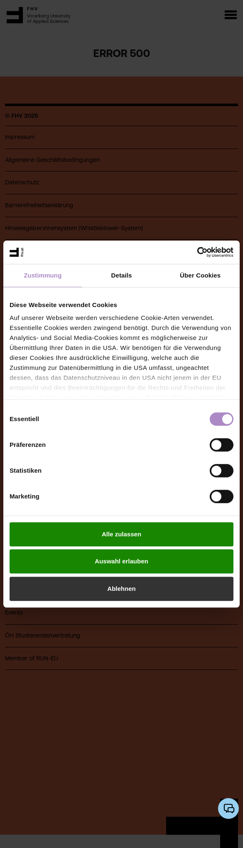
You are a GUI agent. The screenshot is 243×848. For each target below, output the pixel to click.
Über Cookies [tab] (200, 275)
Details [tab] (121, 275)
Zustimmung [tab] (43, 275)
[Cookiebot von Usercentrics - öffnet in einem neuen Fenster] (197, 252)
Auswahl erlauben (121, 561)
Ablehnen (121, 588)
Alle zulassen (121, 534)
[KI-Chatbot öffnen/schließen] (228, 808)
